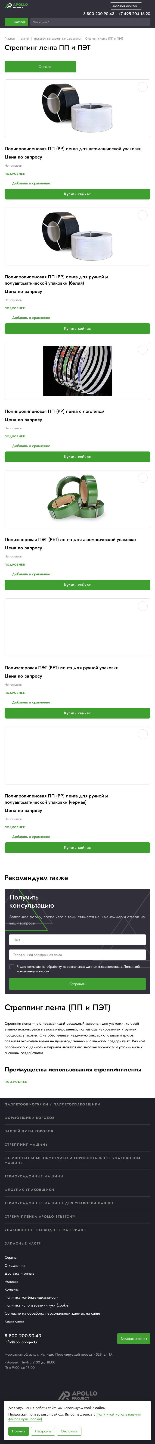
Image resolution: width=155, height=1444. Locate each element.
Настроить (43, 1431)
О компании (15, 1265)
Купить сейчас (77, 194)
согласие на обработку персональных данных (62, 966)
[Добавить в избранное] (143, 87)
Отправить (77, 984)
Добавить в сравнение (27, 183)
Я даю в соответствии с (78, 969)
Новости (11, 1281)
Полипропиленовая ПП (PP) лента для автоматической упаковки (73, 149)
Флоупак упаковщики (29, 1189)
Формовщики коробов (30, 1117)
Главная (10, 38)
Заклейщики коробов (29, 1131)
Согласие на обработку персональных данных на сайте (52, 1313)
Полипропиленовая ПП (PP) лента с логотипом (54, 411)
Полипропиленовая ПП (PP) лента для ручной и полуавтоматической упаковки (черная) (56, 799)
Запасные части (23, 1243)
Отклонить (69, 1431)
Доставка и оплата (19, 1273)
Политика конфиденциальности (32, 1297)
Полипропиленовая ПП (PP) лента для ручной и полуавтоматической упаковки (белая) (56, 280)
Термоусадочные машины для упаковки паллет (59, 1203)
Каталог (24, 38)
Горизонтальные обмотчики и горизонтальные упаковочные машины (74, 1160)
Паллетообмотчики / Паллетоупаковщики (53, 1104)
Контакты (12, 1289)
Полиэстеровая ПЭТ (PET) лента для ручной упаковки (61, 668)
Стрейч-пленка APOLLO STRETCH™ (40, 1216)
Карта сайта (14, 1321)
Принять (18, 1431)
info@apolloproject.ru (22, 1342)
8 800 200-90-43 (98, 14)
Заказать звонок (134, 1338)
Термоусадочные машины (34, 1176)
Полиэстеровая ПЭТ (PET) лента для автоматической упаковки (70, 539)
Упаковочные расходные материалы (57, 38)
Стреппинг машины (27, 1144)
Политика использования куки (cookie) (37, 1305)
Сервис (11, 1257)
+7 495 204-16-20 (134, 14)
